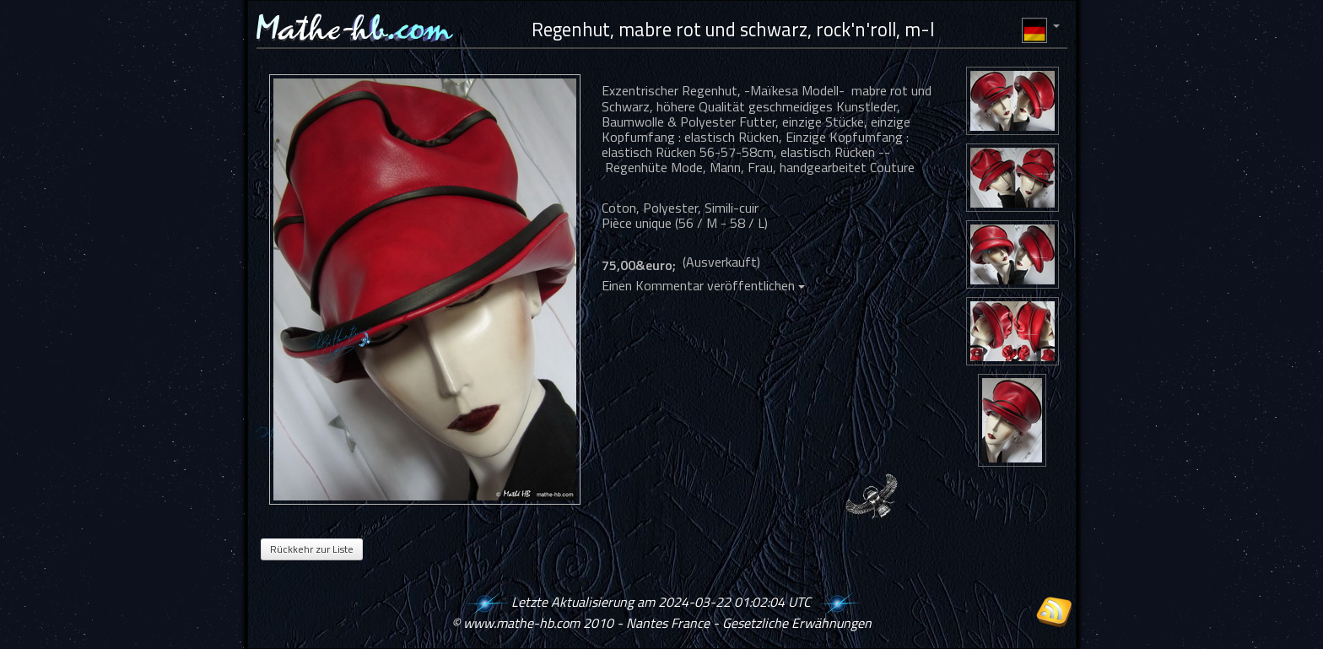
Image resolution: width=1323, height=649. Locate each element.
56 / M (697, 223)
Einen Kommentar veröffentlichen (703, 285)
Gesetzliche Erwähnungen (797, 623)
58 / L (747, 223)
